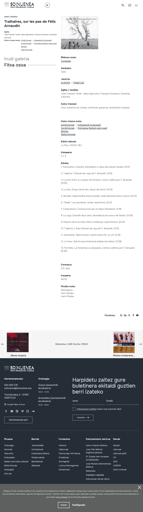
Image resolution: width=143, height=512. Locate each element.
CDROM (117, 465)
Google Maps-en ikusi (16, 404)
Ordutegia (9, 445)
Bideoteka (90, 471)
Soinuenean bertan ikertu (98, 479)
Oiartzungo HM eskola (69, 453)
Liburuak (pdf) (119, 453)
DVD (115, 461)
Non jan (8, 473)
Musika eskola (38, 457)
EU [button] (136, 5)
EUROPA (65, 82)
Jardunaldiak (37, 445)
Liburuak (117, 449)
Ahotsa (24, 47)
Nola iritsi (8, 453)
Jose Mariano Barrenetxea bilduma (98, 465)
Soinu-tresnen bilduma (96, 445)
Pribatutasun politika (86, 409)
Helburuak (63, 449)
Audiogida (9, 469)
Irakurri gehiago (62, 497)
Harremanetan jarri (18, 419)
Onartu (63, 505)
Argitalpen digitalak (95, 475)
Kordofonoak (26, 40)
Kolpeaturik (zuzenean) (43, 40)
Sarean (116, 445)
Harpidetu (81, 417)
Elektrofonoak (26, 50)
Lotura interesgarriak (69, 465)
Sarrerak (8, 449)
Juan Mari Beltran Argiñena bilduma (94, 451)
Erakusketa (9, 457)
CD (114, 457)
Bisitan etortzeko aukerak (16, 461)
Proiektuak (64, 457)
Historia (62, 445)
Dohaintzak (64, 469)
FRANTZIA (78, 82)
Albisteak (36, 465)
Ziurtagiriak (64, 461)
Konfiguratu (78, 504)
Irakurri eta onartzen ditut (99, 409)
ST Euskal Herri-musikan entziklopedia (97, 458)
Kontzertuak (37, 449)
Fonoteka (66, 61)
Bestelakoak (37, 461)
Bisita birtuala (10, 465)
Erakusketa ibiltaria (40, 453)
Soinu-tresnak (10, 17)
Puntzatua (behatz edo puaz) (45, 43)
